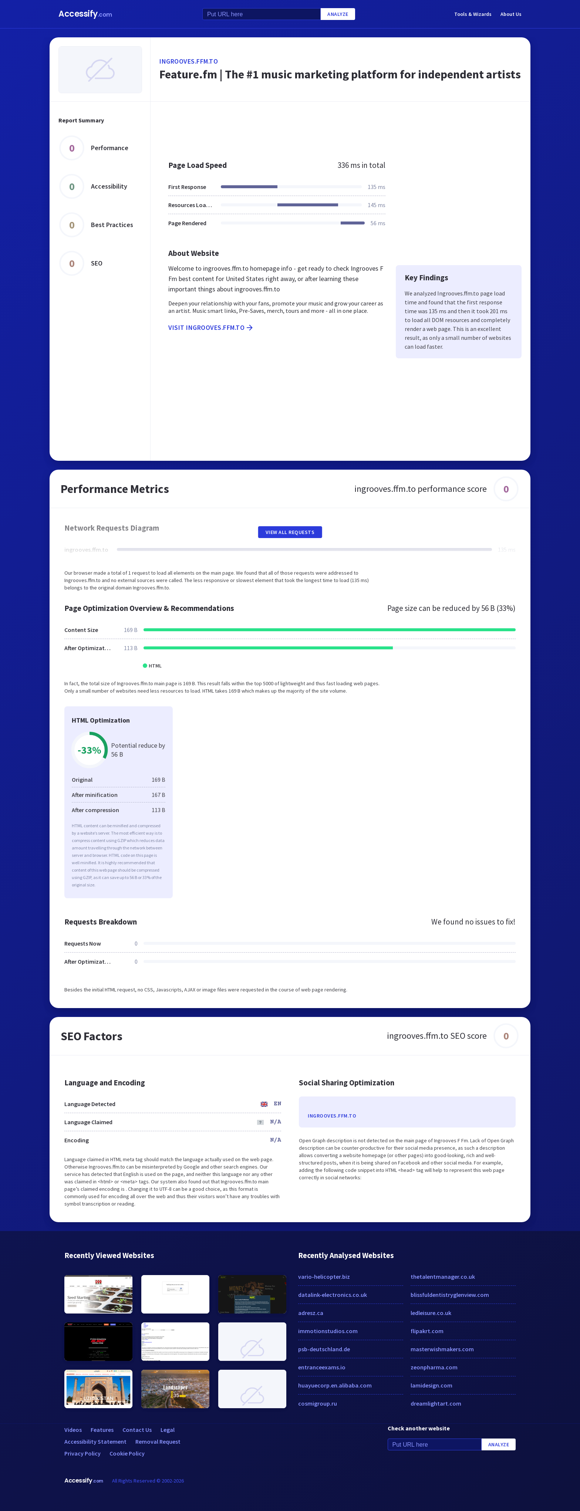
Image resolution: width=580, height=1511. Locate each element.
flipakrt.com (427, 1331)
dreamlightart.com (436, 1403)
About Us (511, 14)
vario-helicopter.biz (324, 1276)
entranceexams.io (321, 1367)
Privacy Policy (82, 1453)
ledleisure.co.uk (431, 1312)
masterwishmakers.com (442, 1349)
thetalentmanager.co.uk (443, 1276)
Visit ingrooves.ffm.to (211, 327)
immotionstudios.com (328, 1331)
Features (102, 1429)
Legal (168, 1429)
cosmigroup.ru (317, 1403)
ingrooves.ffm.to (188, 61)
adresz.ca (310, 1312)
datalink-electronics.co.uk (332, 1294)
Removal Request (158, 1441)
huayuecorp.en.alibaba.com (335, 1385)
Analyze (337, 14)
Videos (73, 1429)
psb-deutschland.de (324, 1349)
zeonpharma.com (434, 1367)
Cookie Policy (127, 1453)
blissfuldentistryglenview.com (450, 1294)
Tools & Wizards (473, 14)
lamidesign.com (431, 1385)
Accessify (85, 14)
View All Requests (290, 532)
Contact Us (137, 1429)
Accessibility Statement (95, 1441)
